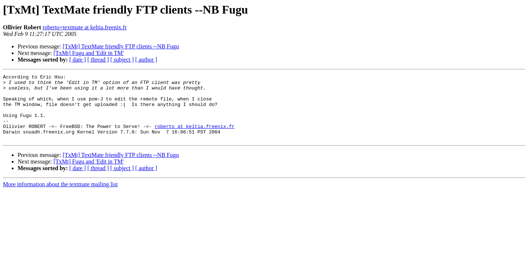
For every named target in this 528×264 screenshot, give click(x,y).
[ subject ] (122, 59)
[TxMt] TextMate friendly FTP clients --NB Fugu (121, 46)
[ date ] (77, 59)
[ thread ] (98, 59)
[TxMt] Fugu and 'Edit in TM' (89, 53)
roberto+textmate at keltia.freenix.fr (84, 27)
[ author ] (146, 59)
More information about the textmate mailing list (60, 197)
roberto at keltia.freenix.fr (194, 137)
